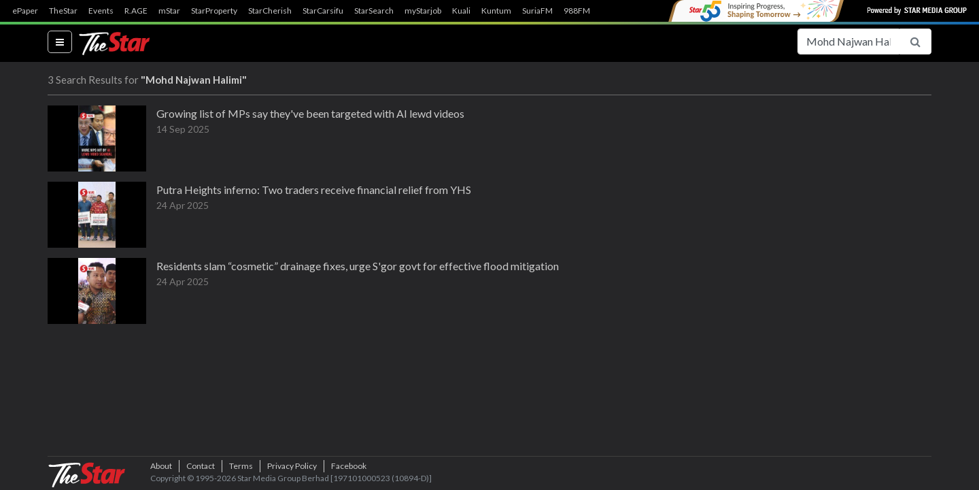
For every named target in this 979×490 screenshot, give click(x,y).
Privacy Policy (292, 466)
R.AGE (136, 11)
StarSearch (374, 11)
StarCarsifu (323, 11)
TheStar (63, 11)
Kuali (461, 11)
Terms (241, 466)
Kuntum (496, 11)
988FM (577, 11)
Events (101, 11)
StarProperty (214, 11)
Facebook (348, 466)
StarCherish (270, 11)
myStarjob (423, 11)
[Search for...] (848, 41)
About (161, 466)
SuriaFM (537, 11)
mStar (169, 11)
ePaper (25, 11)
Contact (200, 466)
